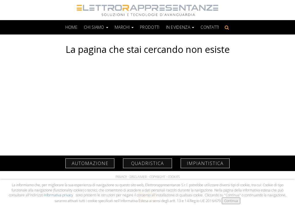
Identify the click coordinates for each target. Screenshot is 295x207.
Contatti (210, 27)
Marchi (124, 27)
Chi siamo (96, 27)
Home (71, 27)
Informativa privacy (59, 195)
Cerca (225, 27)
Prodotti (149, 27)
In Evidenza (180, 27)
